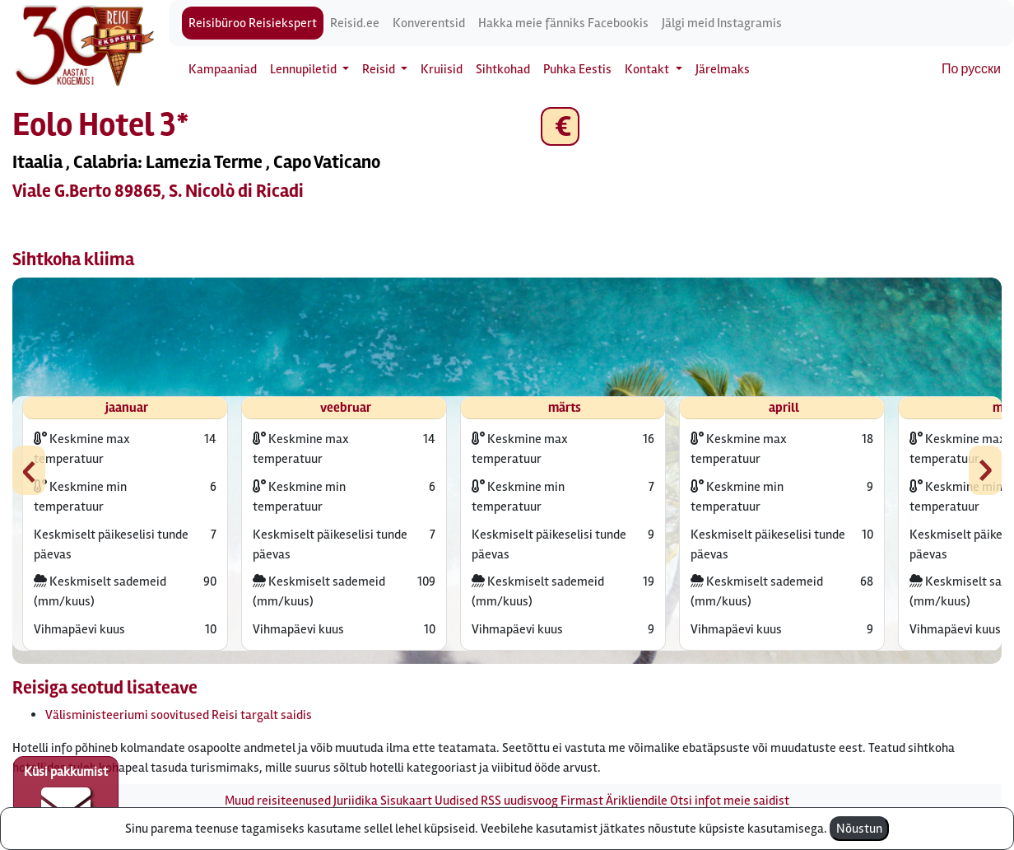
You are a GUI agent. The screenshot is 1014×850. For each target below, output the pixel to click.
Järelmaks (722, 69)
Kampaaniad (222, 69)
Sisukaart (406, 800)
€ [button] (560, 126)
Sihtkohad (503, 69)
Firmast (581, 800)
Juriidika (355, 800)
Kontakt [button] (648, 69)
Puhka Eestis (577, 69)
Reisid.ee (354, 23)
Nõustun (859, 828)
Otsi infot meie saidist (729, 800)
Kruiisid (442, 69)
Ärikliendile (636, 800)
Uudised (456, 800)
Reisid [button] (380, 69)
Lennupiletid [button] (304, 69)
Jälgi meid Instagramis (722, 23)
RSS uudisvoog (519, 800)
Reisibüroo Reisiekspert (252, 23)
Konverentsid (429, 23)
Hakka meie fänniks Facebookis (563, 23)
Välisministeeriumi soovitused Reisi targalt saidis (178, 715)
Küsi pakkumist (66, 797)
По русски (971, 69)
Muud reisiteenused (278, 800)
